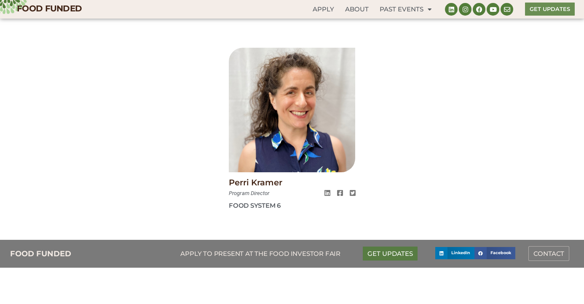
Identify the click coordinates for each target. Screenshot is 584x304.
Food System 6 (255, 205)
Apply (323, 9)
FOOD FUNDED (49, 8)
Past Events (405, 9)
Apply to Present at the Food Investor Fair (260, 254)
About (357, 9)
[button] (454, 253)
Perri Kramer (255, 182)
